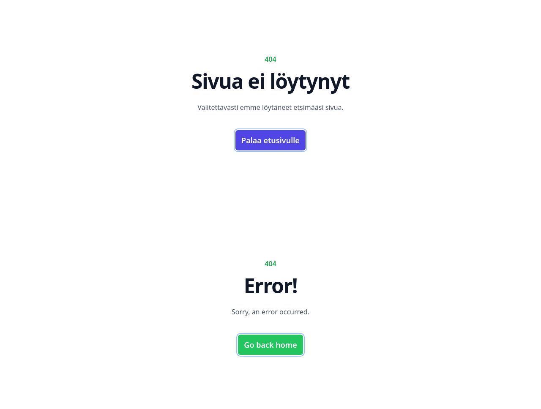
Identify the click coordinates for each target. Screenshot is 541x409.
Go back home (270, 345)
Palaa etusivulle (270, 140)
